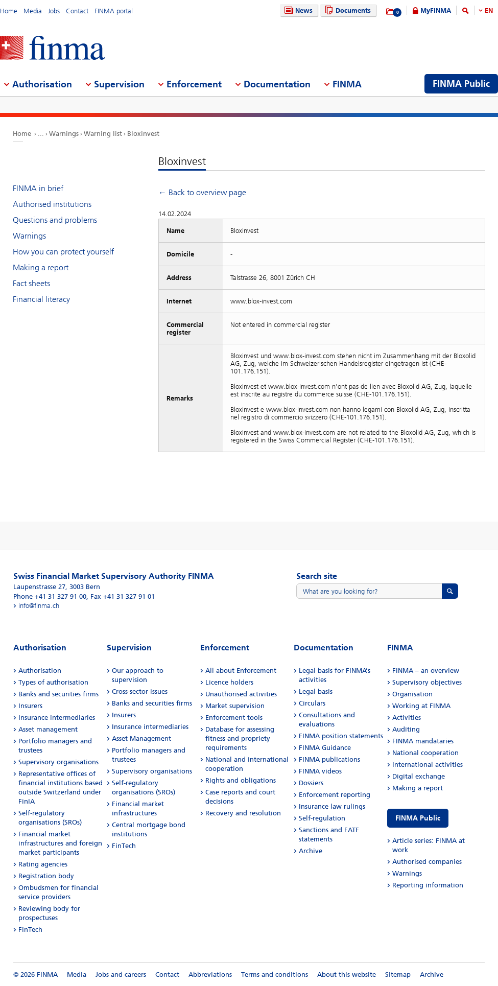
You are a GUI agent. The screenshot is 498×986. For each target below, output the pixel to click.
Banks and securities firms (58, 694)
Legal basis (316, 691)
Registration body (46, 876)
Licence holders (229, 682)
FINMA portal (113, 11)
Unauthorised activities (241, 694)
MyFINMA (435, 10)
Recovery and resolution (243, 813)
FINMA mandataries (423, 741)
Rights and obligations (240, 780)
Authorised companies (427, 861)
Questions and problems (55, 220)
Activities (406, 717)
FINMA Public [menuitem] (461, 83)
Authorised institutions (52, 204)
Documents (346, 10)
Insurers (30, 706)
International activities (427, 764)
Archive (310, 851)
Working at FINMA (421, 706)
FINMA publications (329, 759)
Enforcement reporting (334, 795)
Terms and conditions (274, 974)
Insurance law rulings (332, 806)
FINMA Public (417, 818)
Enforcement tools (234, 717)
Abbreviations (210, 974)
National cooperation (425, 753)
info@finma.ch (38, 605)
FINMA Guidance (325, 748)
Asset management (48, 729)
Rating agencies (42, 864)
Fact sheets (31, 283)
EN (489, 10)
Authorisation (39, 670)
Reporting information (427, 885)
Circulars (312, 703)
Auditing (406, 729)
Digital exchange (418, 776)
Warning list (103, 133)
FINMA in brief (38, 188)
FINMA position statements (341, 736)
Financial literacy (41, 299)
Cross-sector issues (140, 691)
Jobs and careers (121, 974)
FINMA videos (320, 771)
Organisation (412, 694)
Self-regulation (322, 818)
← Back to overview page (202, 192)
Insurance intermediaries (56, 717)
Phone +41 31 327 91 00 (49, 596)
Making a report (40, 267)
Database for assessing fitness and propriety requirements (239, 738)
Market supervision (235, 706)
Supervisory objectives (427, 682)
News (297, 10)
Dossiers (311, 783)
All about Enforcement (240, 670)
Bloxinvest (143, 133)
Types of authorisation (53, 682)
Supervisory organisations (58, 762)
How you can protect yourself (63, 251)
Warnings (64, 133)
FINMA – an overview (425, 670)
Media (32, 11)
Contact (77, 11)
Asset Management (141, 738)
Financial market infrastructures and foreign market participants (60, 843)
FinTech (30, 929)
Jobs (54, 11)
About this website (346, 974)
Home (8, 11)
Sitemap (398, 974)
